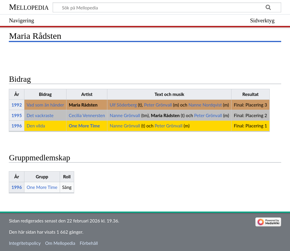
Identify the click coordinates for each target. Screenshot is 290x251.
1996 (16, 125)
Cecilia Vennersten (87, 115)
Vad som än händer (45, 104)
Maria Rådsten (83, 104)
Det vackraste (40, 115)
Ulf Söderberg (123, 104)
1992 (16, 104)
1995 (16, 115)
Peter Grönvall (158, 104)
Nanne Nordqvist (205, 104)
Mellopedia (29, 6)
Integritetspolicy (25, 243)
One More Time (84, 125)
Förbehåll (89, 243)
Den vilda (35, 125)
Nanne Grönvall (125, 115)
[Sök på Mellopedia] (167, 7)
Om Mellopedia (60, 243)
